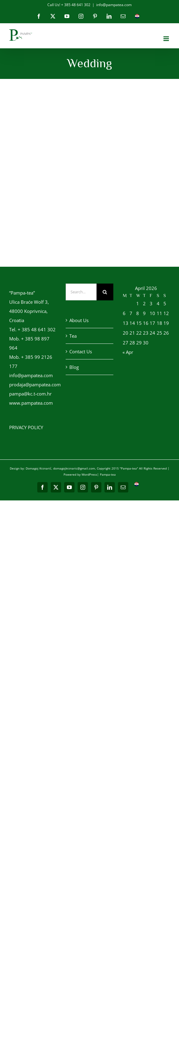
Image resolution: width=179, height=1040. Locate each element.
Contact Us (80, 351)
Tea (73, 336)
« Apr (127, 352)
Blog (74, 367)
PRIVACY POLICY (26, 427)
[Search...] (81, 292)
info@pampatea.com (114, 4)
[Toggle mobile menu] (166, 38)
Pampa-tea (108, 474)
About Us (79, 320)
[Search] (105, 292)
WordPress (89, 474)
